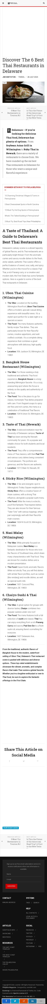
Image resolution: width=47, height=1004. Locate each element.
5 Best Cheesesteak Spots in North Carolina (22, 204)
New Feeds (7, 937)
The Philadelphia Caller (9, 963)
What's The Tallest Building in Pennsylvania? (22, 216)
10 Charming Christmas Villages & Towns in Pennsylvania (22, 197)
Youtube (29, 943)
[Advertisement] (23, 31)
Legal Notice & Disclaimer (31, 917)
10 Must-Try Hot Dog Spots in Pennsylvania (22, 210)
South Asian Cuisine (10, 828)
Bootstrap (6, 991)
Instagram (30, 946)
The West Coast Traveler (9, 956)
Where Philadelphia (10, 970)
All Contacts (31, 913)
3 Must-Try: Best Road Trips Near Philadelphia (22, 221)
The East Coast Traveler (9, 948)
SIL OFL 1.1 (31, 996)
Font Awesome (8, 996)
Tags (28, 903)
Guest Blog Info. (9, 930)
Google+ (29, 936)
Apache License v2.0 (20, 993)
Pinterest (30, 940)
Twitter (29, 933)
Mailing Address (9, 902)
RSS (39, 946)
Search (36, 903)
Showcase (7, 933)
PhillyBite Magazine (9, 987)
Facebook (30, 930)
